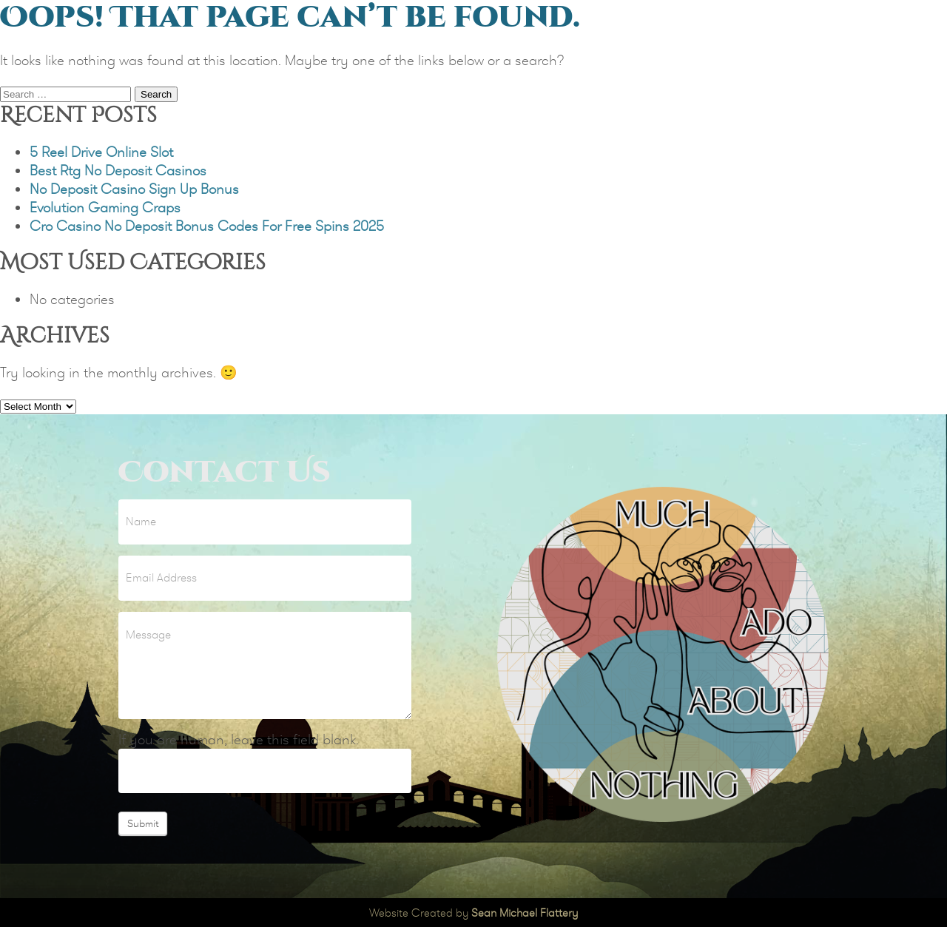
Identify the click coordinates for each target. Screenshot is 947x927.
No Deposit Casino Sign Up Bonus (134, 189)
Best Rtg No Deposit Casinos (118, 170)
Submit (142, 823)
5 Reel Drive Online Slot (101, 152)
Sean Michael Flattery (524, 913)
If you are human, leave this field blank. (238, 739)
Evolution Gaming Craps (105, 207)
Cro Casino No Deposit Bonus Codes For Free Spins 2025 (207, 226)
